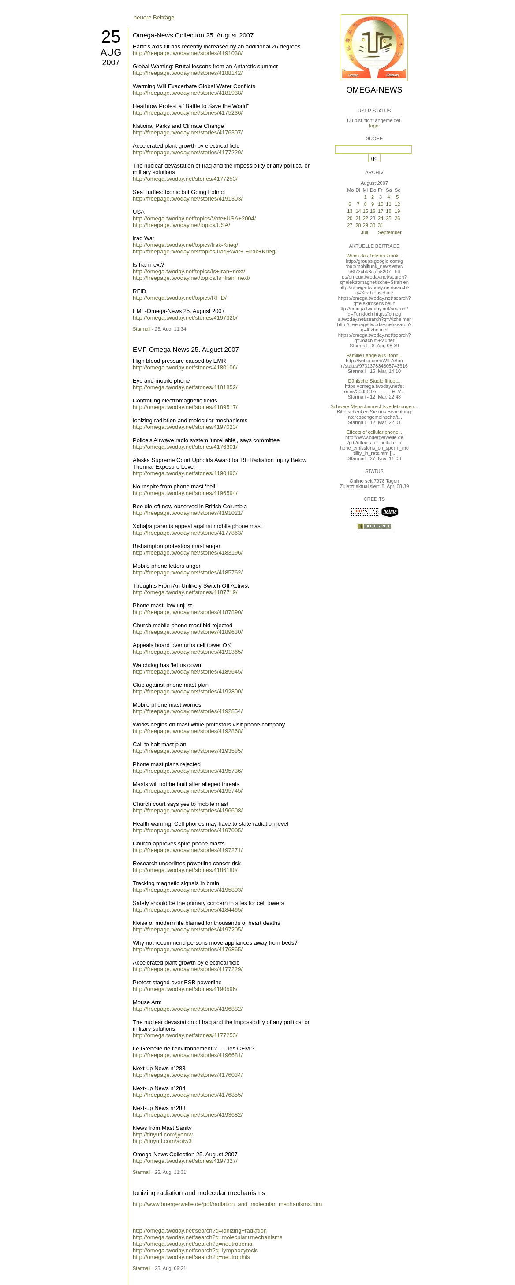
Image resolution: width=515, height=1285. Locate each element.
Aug (111, 52)
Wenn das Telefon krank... (375, 255)
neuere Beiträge (154, 17)
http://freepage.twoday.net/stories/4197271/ (188, 850)
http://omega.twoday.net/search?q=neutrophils (191, 1257)
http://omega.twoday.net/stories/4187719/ (185, 592)
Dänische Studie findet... (374, 381)
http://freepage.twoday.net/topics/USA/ (181, 225)
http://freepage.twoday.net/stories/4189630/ (188, 632)
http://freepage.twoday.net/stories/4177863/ (188, 532)
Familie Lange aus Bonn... (374, 355)
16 (372, 211)
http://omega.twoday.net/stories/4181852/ (185, 387)
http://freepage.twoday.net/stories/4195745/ (188, 790)
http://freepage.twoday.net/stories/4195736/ (188, 770)
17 (380, 211)
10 (380, 204)
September (390, 232)
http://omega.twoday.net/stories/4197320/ (185, 317)
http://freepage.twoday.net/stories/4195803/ (188, 889)
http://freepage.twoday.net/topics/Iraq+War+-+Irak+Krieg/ (205, 251)
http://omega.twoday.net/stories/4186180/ (185, 870)
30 (372, 225)
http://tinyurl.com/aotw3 (162, 1141)
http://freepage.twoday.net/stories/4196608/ (188, 810)
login (374, 125)
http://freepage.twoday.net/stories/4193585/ (188, 751)
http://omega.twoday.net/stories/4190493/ (185, 473)
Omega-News (374, 90)
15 (365, 211)
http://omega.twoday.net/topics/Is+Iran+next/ (189, 271)
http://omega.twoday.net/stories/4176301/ (185, 446)
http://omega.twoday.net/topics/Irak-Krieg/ (185, 245)
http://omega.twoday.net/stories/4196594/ (185, 493)
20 (349, 218)
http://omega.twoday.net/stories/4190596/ (185, 989)
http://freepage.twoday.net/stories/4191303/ (188, 198)
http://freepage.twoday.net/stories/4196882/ (188, 1009)
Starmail (141, 328)
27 (349, 225)
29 (365, 225)
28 (358, 225)
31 (380, 225)
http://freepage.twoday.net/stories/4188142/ (188, 73)
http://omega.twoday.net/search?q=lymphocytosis (195, 1250)
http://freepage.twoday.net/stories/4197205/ (188, 929)
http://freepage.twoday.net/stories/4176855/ (188, 1094)
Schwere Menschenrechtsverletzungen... (374, 406)
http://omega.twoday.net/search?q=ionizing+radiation (200, 1230)
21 (358, 218)
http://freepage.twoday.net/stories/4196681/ (188, 1055)
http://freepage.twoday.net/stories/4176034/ (188, 1075)
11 (388, 204)
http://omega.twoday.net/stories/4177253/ (185, 178)
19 (397, 211)
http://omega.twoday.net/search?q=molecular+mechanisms (207, 1237)
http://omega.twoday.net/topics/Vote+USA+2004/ (194, 218)
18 (388, 211)
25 (111, 36)
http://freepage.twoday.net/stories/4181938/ (188, 92)
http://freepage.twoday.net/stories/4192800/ (188, 691)
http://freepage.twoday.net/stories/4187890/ (188, 612)
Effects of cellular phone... (374, 432)
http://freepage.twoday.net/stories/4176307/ (188, 132)
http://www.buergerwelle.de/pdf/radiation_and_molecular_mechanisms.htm (227, 1204)
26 (397, 218)
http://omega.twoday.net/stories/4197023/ (185, 427)
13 (349, 211)
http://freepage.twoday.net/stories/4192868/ (188, 731)
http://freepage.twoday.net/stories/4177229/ (188, 152)
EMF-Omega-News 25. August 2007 (186, 349)
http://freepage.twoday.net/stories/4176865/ (188, 949)
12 (397, 204)
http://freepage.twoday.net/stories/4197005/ (188, 830)
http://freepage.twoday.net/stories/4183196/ (188, 552)
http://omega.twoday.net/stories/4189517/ (185, 407)
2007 (110, 62)
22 (365, 218)
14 (358, 211)
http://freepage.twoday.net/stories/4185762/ (188, 572)
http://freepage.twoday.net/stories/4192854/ (188, 711)
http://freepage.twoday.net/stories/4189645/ (188, 671)
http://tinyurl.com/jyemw (163, 1134)
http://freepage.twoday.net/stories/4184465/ (188, 909)
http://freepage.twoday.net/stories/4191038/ (188, 53)
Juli (364, 232)
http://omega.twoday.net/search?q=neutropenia (192, 1243)
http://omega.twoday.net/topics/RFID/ (180, 297)
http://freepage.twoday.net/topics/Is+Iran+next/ (191, 278)
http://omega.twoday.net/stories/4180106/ (185, 367)
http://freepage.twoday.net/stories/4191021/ (188, 513)
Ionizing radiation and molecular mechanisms (199, 1192)
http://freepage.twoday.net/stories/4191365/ (188, 651)
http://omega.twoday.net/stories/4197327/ (185, 1161)
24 (380, 218)
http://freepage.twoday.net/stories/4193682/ (188, 1114)
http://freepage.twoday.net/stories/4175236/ (188, 112)
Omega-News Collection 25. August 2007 (193, 35)
